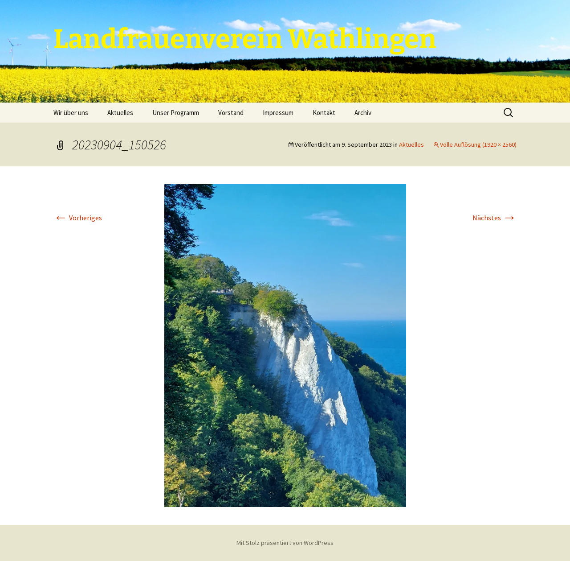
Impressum (278, 112)
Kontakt (324, 112)
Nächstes (494, 217)
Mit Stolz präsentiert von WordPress (285, 543)
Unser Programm (175, 112)
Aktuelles (120, 112)
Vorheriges (77, 217)
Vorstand (231, 112)
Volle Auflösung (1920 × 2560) (478, 144)
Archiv (362, 112)
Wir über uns (70, 112)
